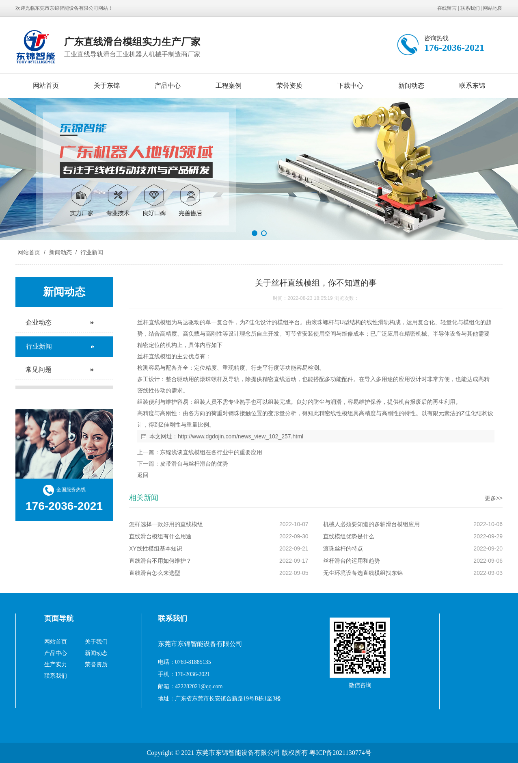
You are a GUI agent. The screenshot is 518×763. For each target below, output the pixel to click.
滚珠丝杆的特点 (343, 548)
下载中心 (350, 85)
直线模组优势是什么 (348, 536)
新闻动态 (411, 85)
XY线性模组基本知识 (155, 548)
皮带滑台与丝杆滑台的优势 (194, 463)
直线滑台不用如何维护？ (160, 560)
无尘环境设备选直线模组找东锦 (363, 573)
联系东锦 (472, 85)
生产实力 (55, 664)
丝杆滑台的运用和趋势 (351, 560)
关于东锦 (107, 85)
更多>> (494, 498)
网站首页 (46, 85)
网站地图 (493, 8)
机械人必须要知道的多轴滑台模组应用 (371, 524)
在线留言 (447, 8)
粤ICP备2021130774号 (340, 752)
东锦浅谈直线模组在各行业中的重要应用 (211, 452)
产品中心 (168, 85)
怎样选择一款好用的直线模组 (166, 524)
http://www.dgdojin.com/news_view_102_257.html (240, 436)
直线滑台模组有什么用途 (160, 536)
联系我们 (470, 8)
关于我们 (96, 642)
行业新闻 (91, 252)
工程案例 (229, 85)
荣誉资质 (289, 85)
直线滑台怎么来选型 (154, 573)
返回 (143, 475)
